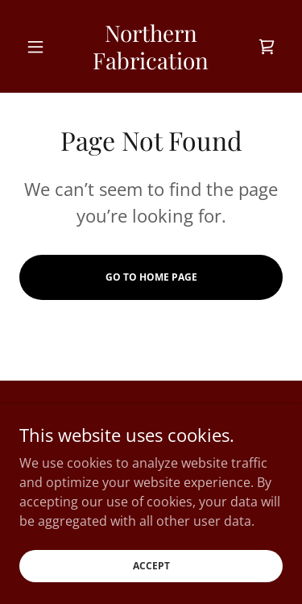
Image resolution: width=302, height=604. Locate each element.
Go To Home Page (151, 277)
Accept (151, 566)
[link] (151, 46)
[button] (39, 47)
